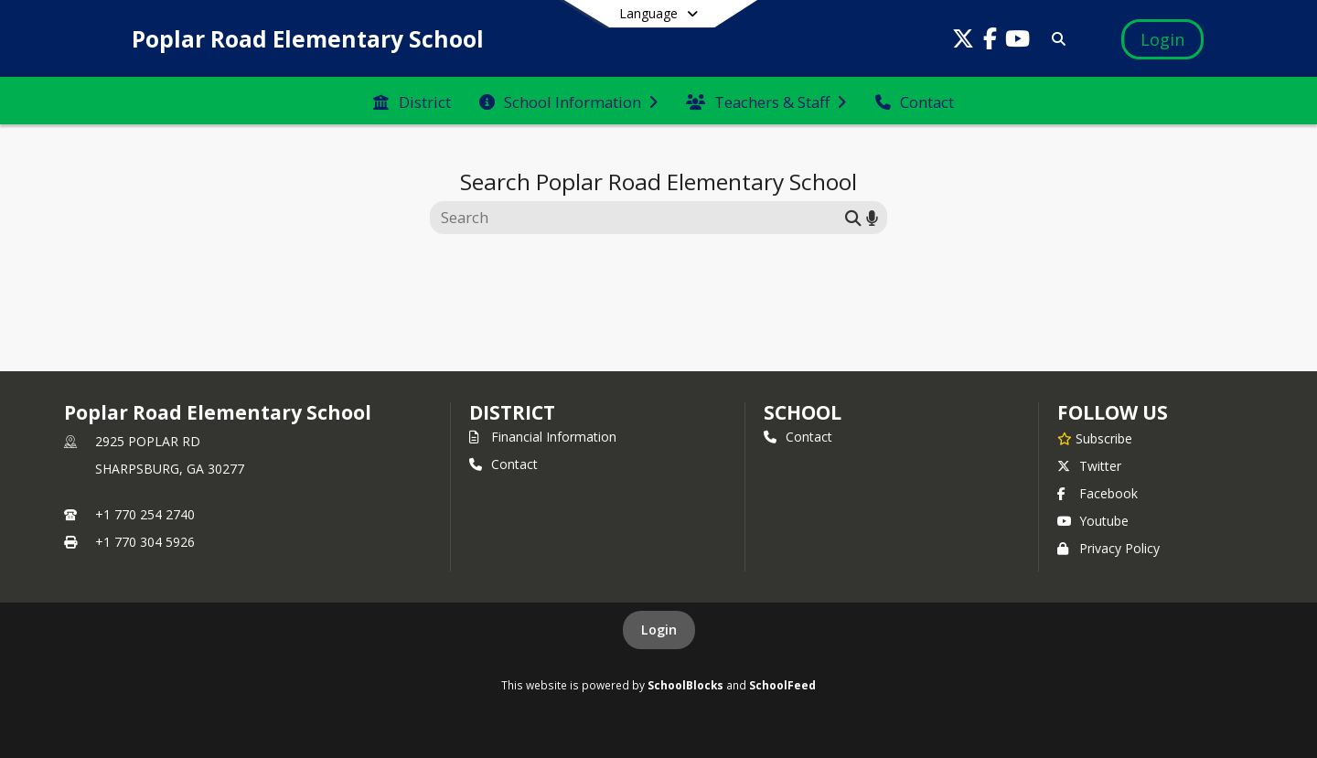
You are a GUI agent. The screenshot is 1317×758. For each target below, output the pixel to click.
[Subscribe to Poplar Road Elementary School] (1094, 438)
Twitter (1089, 466)
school (802, 412)
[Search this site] (640, 218)
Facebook (1097, 493)
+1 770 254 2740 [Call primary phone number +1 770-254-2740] (145, 514)
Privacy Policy (1108, 548)
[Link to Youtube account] (1018, 41)
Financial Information (542, 436)
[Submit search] (853, 217)
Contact (503, 464)
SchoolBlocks (685, 685)
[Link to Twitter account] (963, 41)
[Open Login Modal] (1162, 39)
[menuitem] (411, 100)
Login (659, 629)
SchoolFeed (782, 685)
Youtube (1093, 520)
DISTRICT (512, 412)
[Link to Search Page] (1054, 39)
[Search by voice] (872, 217)
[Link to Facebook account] (990, 41)
